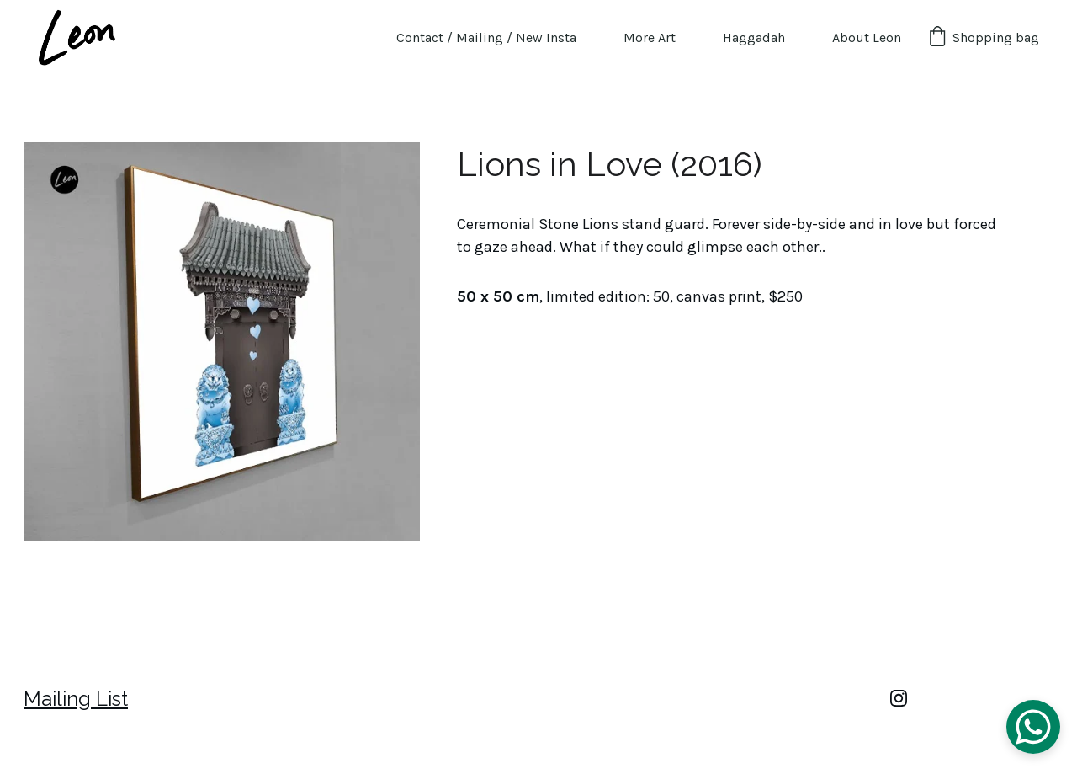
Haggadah (754, 37)
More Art (649, 37)
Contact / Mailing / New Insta (486, 37)
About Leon (866, 37)
